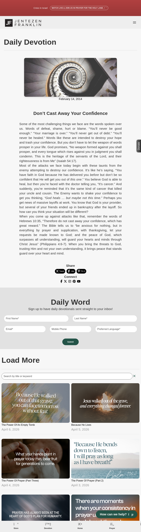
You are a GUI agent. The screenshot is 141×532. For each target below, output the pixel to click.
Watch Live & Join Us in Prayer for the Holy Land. (79, 8)
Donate (138, 146)
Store (16, 528)
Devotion (48, 528)
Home (80, 528)
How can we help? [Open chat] (116, 514)
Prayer (112, 528)
